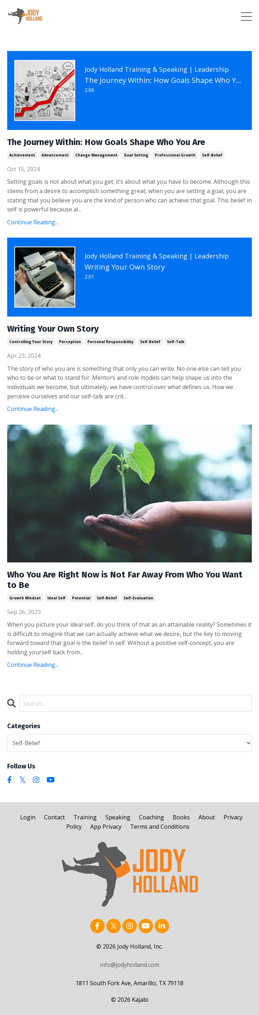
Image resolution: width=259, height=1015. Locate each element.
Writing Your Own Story (53, 329)
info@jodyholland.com (129, 965)
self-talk (175, 341)
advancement (55, 155)
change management (96, 155)
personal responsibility (110, 341)
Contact (54, 817)
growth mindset (25, 597)
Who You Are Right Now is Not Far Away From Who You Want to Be (125, 580)
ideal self (56, 597)
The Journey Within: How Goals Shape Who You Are (106, 142)
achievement (22, 155)
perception (70, 341)
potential (81, 597)
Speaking (117, 817)
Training (85, 817)
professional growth (175, 155)
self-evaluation (138, 597)
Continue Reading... (32, 222)
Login (27, 817)
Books (181, 817)
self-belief (212, 155)
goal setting (136, 155)
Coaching (151, 817)
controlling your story (31, 341)
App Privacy (105, 827)
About (206, 817)
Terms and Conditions (160, 827)
